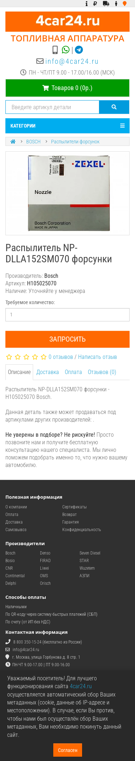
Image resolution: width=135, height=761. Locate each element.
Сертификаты (74, 506)
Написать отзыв (97, 356)
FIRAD (45, 560)
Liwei (44, 568)
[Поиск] (114, 107)
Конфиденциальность (81, 529)
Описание (19, 372)
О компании (16, 506)
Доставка (47, 372)
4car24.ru (81, 686)
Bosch (10, 553)
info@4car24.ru (72, 61)
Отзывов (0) (102, 372)
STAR (84, 560)
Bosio (10, 560)
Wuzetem (87, 568)
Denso (45, 553)
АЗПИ (84, 575)
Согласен (67, 750)
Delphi (10, 583)
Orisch (45, 583)
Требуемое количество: (30, 302)
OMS (44, 575)
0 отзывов (61, 356)
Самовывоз (15, 529)
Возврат (69, 514)
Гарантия (70, 522)
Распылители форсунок (75, 141)
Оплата (73, 372)
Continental (15, 575)
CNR (9, 568)
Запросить (67, 339)
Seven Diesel (90, 553)
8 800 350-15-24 (27, 642)
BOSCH (33, 141)
